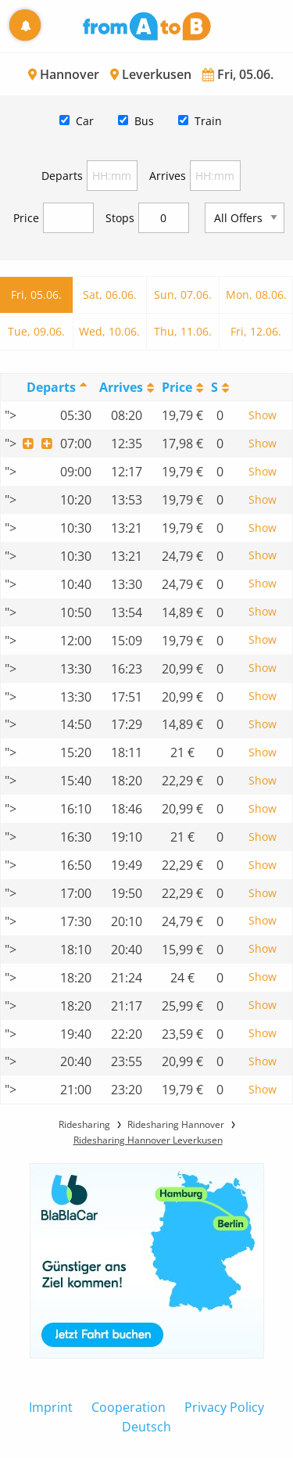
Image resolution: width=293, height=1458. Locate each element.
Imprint (51, 1407)
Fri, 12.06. (255, 331)
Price (26, 217)
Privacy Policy (224, 1407)
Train (208, 120)
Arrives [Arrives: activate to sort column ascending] (121, 387)
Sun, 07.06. (183, 294)
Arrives (167, 175)
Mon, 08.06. (256, 294)
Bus (144, 120)
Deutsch (146, 1426)
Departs (62, 175)
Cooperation (128, 1407)
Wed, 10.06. (109, 331)
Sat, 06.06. (110, 294)
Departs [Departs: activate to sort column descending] (51, 387)
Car (85, 120)
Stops (119, 217)
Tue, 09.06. (36, 331)
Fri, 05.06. (36, 294)
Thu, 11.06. (183, 331)
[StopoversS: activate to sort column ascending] (220, 387)
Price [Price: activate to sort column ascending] (177, 387)
